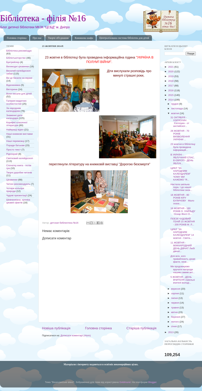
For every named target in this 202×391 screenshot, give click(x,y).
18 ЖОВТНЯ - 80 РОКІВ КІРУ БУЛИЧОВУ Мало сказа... (182, 199)
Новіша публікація (56, 328)
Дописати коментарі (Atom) (75, 335)
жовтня (175, 113)
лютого (175, 321)
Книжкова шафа (84, 37)
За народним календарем (13, 109)
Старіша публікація (141, 328)
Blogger (152, 382)
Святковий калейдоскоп (19, 158)
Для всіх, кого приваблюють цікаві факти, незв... (183, 259)
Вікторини (11, 89)
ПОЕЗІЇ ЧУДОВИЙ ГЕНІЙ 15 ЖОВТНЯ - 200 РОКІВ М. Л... (183, 221)
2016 (171, 90)
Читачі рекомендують (18, 184)
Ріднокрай (12, 154)
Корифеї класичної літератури (16, 124)
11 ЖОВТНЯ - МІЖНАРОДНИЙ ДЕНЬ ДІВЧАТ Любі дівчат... (183, 247)
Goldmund (124, 382)
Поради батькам (15, 145)
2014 (171, 99)
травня (175, 307)
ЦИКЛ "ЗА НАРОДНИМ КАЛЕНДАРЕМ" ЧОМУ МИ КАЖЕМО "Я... (181, 174)
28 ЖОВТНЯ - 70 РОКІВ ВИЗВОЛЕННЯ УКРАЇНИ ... (180, 135)
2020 (171, 71)
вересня (176, 288)
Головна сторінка (16, 37)
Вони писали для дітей (19, 93)
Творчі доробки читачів (19, 172)
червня (175, 302)
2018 (171, 81)
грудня (175, 103)
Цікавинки (11, 179)
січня (174, 326)
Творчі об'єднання (58, 37)
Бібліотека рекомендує (19, 50)
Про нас (37, 37)
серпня (175, 293)
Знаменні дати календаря (14, 116)
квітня (174, 312)
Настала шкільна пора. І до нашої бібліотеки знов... (181, 187)
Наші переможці (15, 141)
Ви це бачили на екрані (19, 78)
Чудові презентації (16, 195)
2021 (171, 66)
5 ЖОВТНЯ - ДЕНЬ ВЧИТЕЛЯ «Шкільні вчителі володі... (183, 280)
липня (174, 298)
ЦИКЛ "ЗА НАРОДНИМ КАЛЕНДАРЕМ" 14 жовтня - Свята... (182, 233)
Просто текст (13, 149)
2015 (171, 95)
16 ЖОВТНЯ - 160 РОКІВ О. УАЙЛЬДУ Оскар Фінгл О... (183, 211)
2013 (171, 332)
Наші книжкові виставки (19, 134)
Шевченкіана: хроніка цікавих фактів (18, 201)
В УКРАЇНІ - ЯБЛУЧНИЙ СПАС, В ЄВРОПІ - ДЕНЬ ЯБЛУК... (183, 159)
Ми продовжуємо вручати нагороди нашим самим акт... (183, 269)
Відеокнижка (13, 85)
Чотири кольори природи (15, 189)
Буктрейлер (12, 62)
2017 (171, 85)
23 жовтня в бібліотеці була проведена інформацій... (183, 147)
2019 (171, 76)
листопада (177, 108)
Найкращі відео (15, 129)
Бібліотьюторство (16, 58)
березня (176, 317)
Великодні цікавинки (17, 66)
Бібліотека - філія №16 (43, 18)
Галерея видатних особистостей (16, 102)
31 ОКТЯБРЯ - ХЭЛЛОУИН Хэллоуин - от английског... (180, 122)
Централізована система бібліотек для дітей (124, 37)
